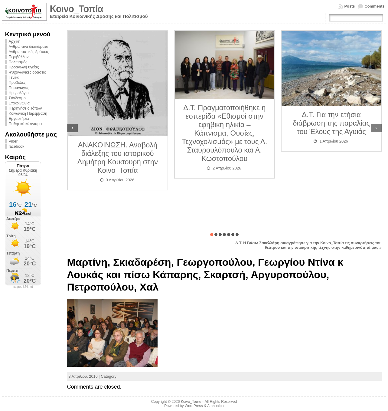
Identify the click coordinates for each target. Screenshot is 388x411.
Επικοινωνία (18, 103)
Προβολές (16, 82)
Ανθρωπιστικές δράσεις (28, 51)
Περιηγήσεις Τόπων (25, 108)
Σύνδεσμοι (17, 98)
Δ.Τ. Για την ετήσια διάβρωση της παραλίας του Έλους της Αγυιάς (331, 123)
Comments (374, 6)
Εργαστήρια (18, 118)
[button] (211, 234)
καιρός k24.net (23, 286)
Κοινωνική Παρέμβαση (27, 113)
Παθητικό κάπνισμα (25, 123)
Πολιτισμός (17, 62)
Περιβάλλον (18, 56)
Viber (13, 141)
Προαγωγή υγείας (23, 67)
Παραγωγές (18, 87)
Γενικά (13, 77)
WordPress (194, 406)
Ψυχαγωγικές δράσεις (27, 72)
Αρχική (14, 41)
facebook (16, 146)
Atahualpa (215, 406)
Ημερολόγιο (18, 92)
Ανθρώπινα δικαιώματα (28, 46)
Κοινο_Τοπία (76, 9)
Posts (349, 6)
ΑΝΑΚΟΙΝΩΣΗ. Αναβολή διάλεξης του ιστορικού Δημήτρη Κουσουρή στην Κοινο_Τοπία (117, 157)
